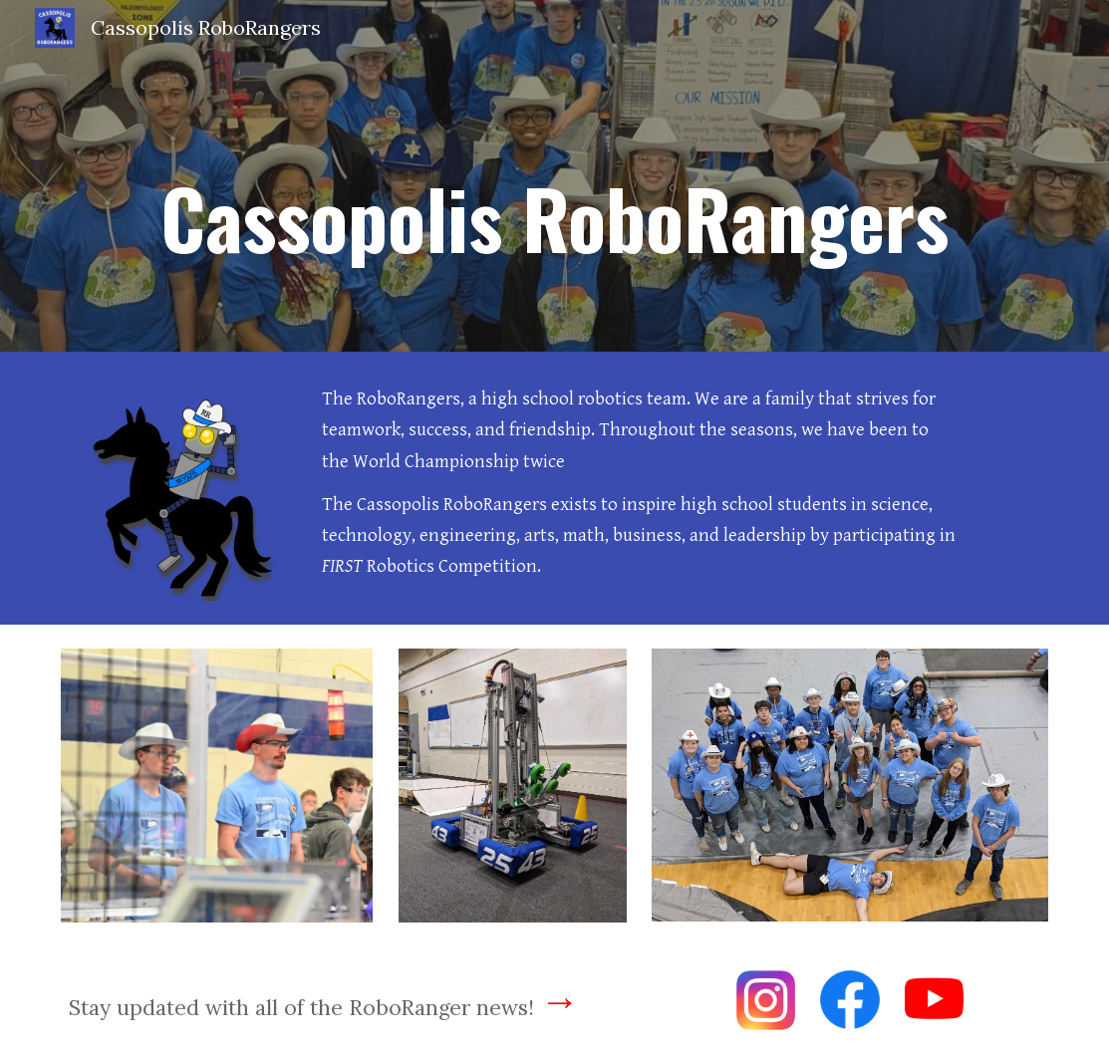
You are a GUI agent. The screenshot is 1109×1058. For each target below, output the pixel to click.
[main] (555, 176)
